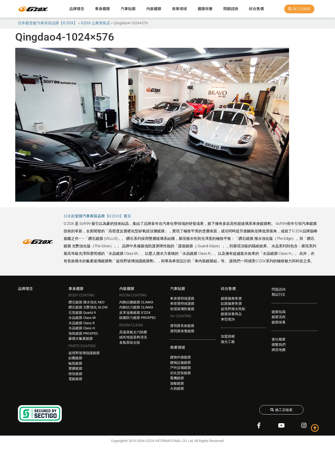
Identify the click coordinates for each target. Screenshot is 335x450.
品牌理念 (76, 9)
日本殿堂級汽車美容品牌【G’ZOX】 (47, 23)
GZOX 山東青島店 (95, 23)
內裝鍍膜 (153, 9)
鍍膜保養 (205, 9)
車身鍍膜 (102, 9)
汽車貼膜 (128, 9)
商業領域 (179, 9)
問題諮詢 (230, 9)
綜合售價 (256, 9)
